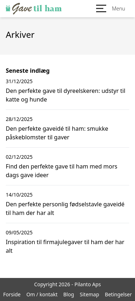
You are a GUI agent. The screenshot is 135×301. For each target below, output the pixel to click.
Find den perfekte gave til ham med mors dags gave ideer (61, 170)
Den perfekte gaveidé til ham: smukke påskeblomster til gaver (57, 133)
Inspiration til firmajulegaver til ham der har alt (65, 246)
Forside (12, 294)
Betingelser (118, 294)
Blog (68, 294)
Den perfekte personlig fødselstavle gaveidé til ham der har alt (65, 208)
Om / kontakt (42, 294)
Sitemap (89, 294)
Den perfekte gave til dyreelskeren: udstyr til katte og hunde (65, 95)
